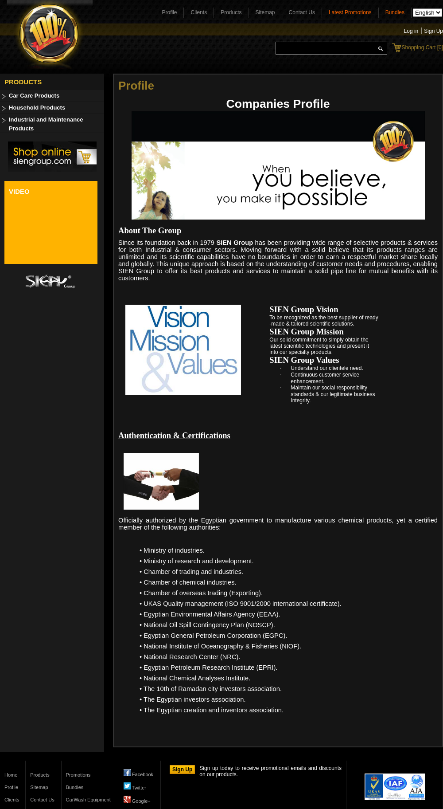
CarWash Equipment (88, 799)
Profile (169, 12)
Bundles (394, 12)
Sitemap (265, 12)
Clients (198, 12)
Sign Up (433, 31)
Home (10, 775)
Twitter (135, 787)
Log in (411, 31)
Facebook (138, 774)
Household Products (37, 107)
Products (231, 12)
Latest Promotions (350, 12)
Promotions (78, 775)
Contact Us (302, 12)
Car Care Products (34, 95)
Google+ (137, 801)
